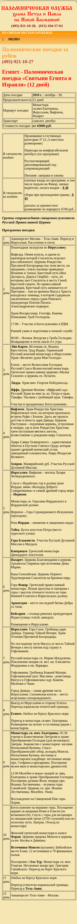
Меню (11, 39)
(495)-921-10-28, (23, 26)
